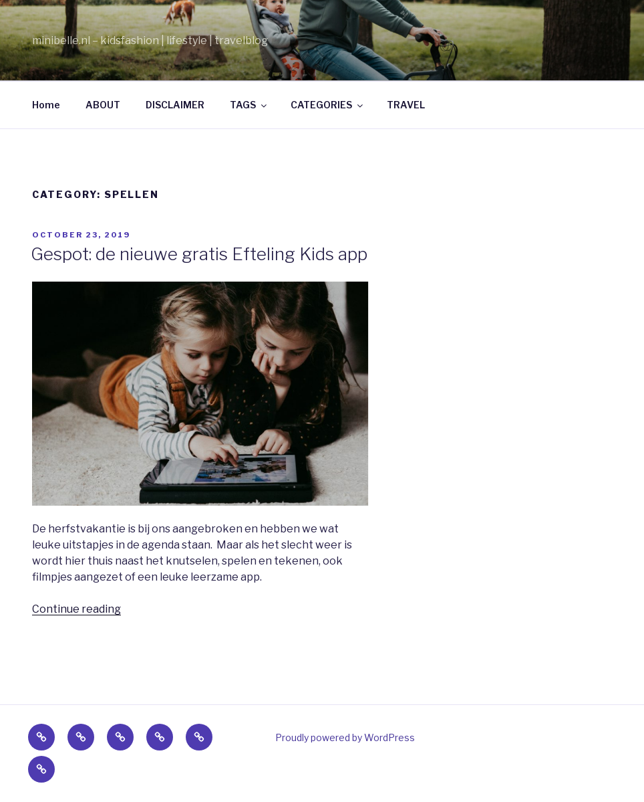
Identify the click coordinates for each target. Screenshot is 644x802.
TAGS (249, 104)
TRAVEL (406, 104)
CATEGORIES (328, 104)
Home (46, 104)
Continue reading (76, 609)
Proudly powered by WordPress (345, 737)
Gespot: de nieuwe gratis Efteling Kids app (199, 253)
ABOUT (103, 104)
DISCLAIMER (175, 104)
